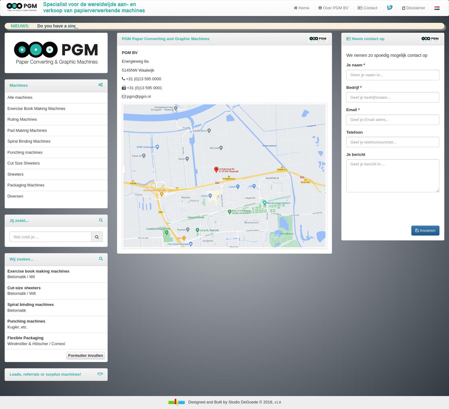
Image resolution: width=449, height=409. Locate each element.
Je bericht (355, 154)
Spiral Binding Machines (28, 141)
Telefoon (354, 132)
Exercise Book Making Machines (36, 108)
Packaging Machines (25, 185)
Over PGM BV (333, 8)
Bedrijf (354, 87)
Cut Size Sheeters (23, 163)
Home (301, 8)
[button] (437, 8)
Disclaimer (413, 8)
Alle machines (19, 97)
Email (353, 109)
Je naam (355, 65)
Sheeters (15, 174)
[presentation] (393, 209)
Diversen (15, 196)
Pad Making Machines (27, 130)
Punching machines (24, 152)
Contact (367, 8)
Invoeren (425, 230)
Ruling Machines (22, 119)
